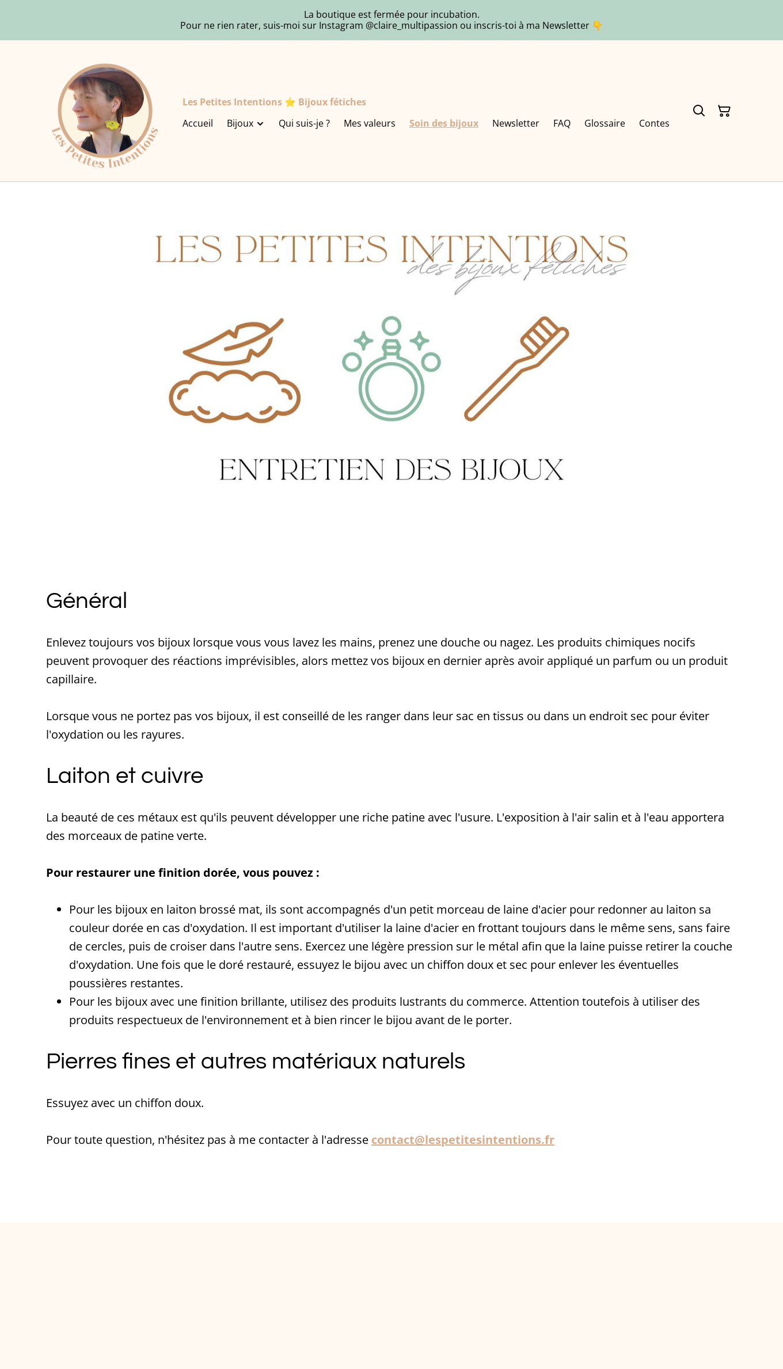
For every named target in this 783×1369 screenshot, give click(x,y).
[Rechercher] (699, 111)
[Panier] (724, 111)
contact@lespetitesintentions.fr (462, 1139)
